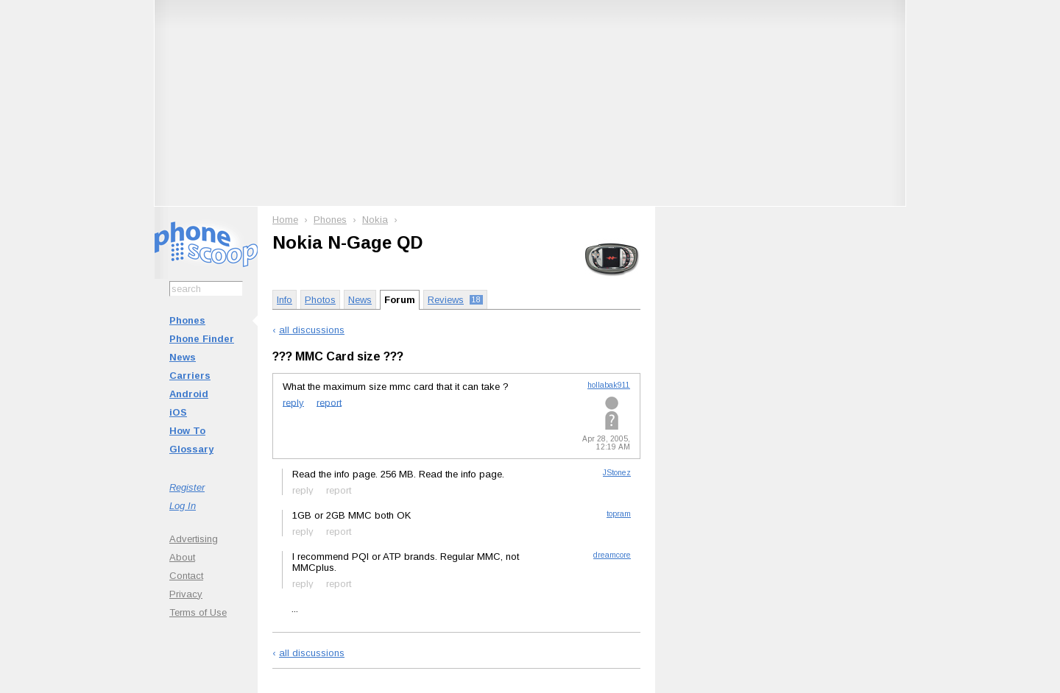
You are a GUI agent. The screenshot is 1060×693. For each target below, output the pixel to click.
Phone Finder (201, 338)
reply (293, 402)
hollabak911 (608, 385)
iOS (178, 412)
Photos (320, 299)
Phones (187, 320)
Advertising (193, 538)
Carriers (190, 375)
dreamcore (612, 555)
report (329, 402)
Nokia (375, 219)
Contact (186, 575)
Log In (182, 505)
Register (187, 487)
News (182, 357)
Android (188, 393)
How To (187, 430)
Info (284, 299)
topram (619, 514)
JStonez (617, 473)
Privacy (185, 594)
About (182, 557)
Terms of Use (198, 612)
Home (285, 219)
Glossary (191, 449)
